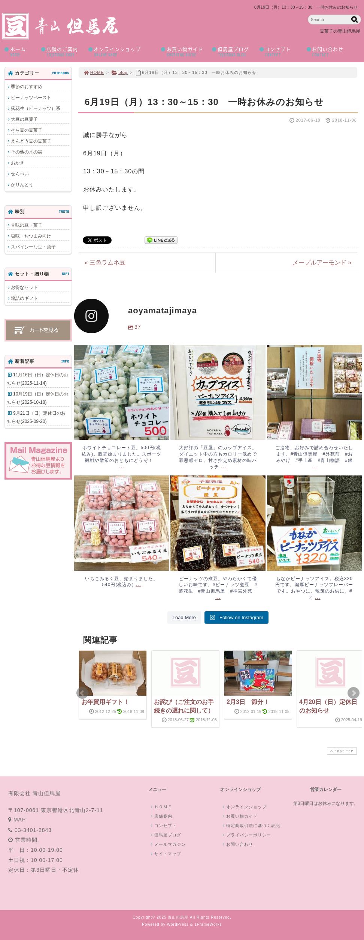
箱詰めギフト (24, 298)
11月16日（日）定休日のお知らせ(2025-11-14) (37, 379)
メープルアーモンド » (321, 262)
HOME (93, 72)
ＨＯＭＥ (160, 807)
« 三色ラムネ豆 (105, 262)
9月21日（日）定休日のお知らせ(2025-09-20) (36, 417)
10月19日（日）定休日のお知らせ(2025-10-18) (37, 398)
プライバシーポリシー (246, 835)
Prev (82, 693)
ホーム (20, 51)
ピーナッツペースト (31, 97)
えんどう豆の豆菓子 (31, 141)
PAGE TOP (341, 751)
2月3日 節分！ (248, 702)
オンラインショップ (122, 51)
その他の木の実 (26, 152)
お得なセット (24, 287)
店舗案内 (160, 816)
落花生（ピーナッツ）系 (35, 108)
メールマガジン (167, 844)
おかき (17, 162)
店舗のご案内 (62, 51)
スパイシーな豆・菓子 (33, 247)
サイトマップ (165, 853)
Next (354, 693)
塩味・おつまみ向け (31, 236)
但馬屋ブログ (233, 51)
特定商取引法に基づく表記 (250, 825)
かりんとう (22, 184)
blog (119, 72)
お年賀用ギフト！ (105, 702)
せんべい (20, 173)
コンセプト (280, 51)
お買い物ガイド (183, 51)
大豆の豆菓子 (24, 119)
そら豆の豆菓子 (26, 130)
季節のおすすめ (26, 86)
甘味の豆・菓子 (26, 225)
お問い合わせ (331, 51)
